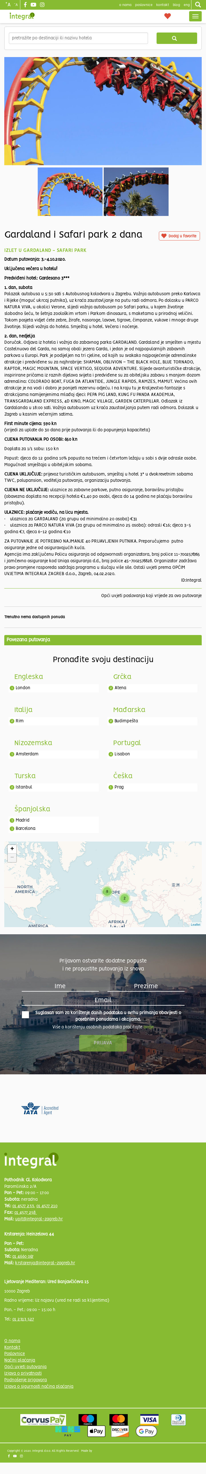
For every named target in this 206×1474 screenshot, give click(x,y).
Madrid (22, 820)
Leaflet (195, 924)
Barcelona (25, 829)
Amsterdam (27, 754)
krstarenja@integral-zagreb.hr (45, 1263)
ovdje (148, 1027)
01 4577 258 (25, 1213)
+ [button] (12, 849)
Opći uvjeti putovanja (25, 1367)
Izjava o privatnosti (23, 1374)
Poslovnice (14, 1354)
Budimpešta (126, 721)
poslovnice (144, 5)
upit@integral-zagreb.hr (39, 1219)
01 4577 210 (46, 1206)
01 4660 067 (22, 1257)
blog (176, 5)
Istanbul (24, 787)
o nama (125, 5)
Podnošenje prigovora (25, 1380)
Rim (20, 721)
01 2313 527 (23, 1319)
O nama (12, 1341)
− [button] (12, 858)
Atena (120, 688)
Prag (119, 787)
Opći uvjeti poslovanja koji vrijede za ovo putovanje (151, 596)
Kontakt (162, 5)
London (23, 688)
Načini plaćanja (19, 1360)
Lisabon (122, 754)
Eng (187, 5)
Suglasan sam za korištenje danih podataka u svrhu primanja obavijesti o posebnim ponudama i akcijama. (101, 1016)
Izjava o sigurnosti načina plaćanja (38, 1387)
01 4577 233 (23, 1206)
